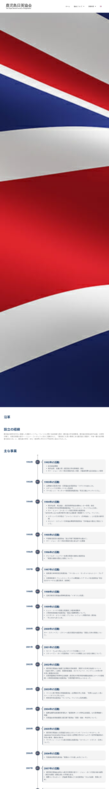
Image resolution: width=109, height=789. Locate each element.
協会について (79, 6)
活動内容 (92, 6)
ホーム (68, 6)
